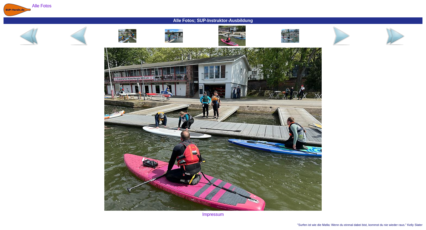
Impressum (213, 214)
